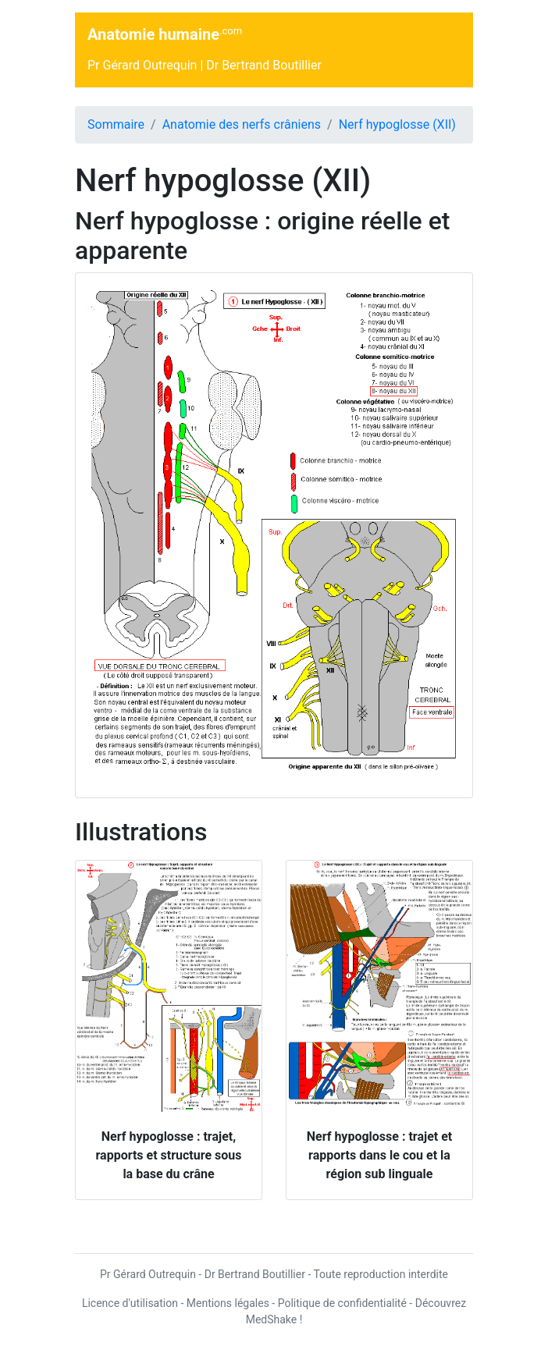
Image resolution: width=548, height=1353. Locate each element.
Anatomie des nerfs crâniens (241, 124)
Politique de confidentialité (342, 1303)
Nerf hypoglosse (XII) (397, 124)
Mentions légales (228, 1303)
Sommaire (115, 124)
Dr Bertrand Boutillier (264, 65)
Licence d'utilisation (130, 1303)
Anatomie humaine (164, 33)
